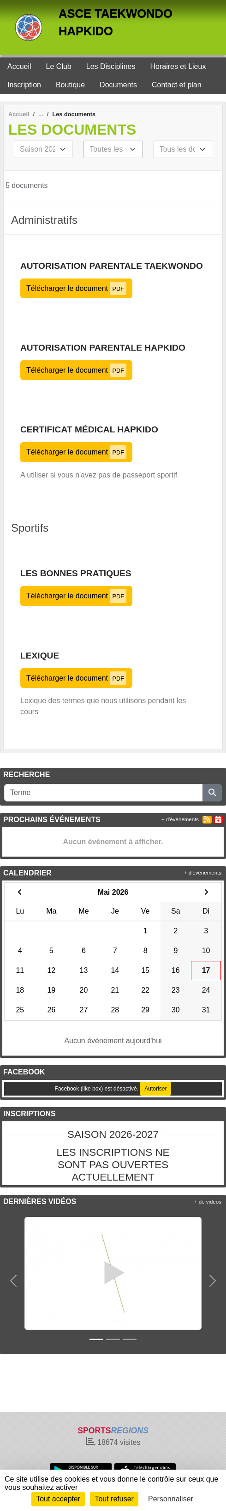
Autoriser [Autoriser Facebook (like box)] (155, 1088)
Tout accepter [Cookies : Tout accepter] (58, 1499)
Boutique (70, 85)
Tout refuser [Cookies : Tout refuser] (114, 1499)
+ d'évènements (180, 819)
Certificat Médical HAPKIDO (89, 429)
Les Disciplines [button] (111, 66)
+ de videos (207, 1201)
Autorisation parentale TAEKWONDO (111, 266)
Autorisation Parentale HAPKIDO (102, 347)
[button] (13, 1281)
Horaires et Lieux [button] (178, 66)
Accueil (19, 66)
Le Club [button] (58, 66)
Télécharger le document (76, 288)
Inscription (24, 85)
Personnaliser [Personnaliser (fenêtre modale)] (170, 1499)
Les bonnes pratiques (75, 573)
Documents (118, 85)
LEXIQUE (39, 655)
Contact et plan (177, 85)
